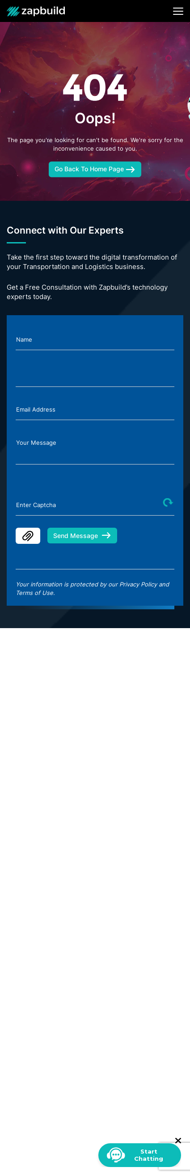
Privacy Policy (138, 584)
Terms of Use (34, 592)
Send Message (82, 535)
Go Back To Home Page (95, 169)
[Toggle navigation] (178, 11)
